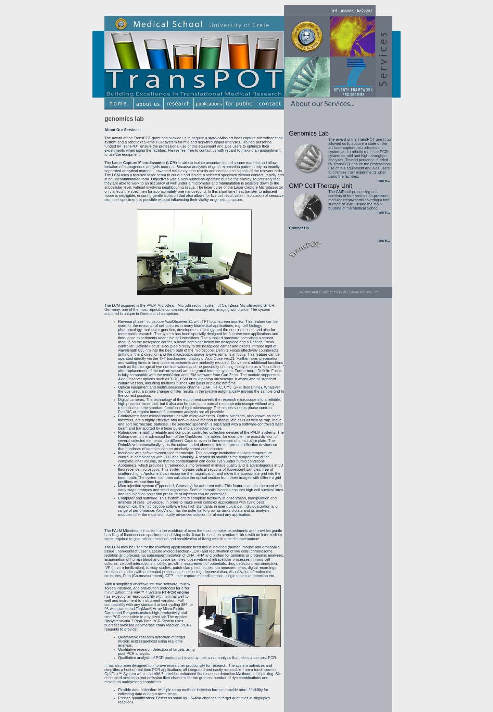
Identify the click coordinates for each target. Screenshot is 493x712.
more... (384, 180)
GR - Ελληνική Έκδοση (350, 10)
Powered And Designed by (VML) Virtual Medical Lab (338, 292)
